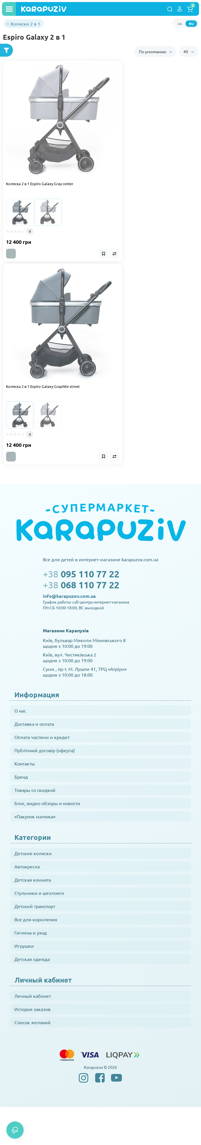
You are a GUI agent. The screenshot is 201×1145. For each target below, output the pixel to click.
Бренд (21, 777)
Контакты (24, 763)
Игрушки (24, 946)
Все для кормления (35, 919)
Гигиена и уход (30, 932)
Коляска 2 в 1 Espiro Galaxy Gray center (39, 183)
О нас (20, 710)
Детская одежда (32, 959)
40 (188, 51)
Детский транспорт (34, 906)
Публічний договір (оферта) (44, 750)
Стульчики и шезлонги (39, 893)
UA (179, 23)
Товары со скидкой (34, 790)
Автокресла (27, 866)
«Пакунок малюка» (34, 816)
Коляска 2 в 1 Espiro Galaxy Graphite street (43, 386)
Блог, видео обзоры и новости (47, 803)
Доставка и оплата (34, 724)
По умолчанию (155, 51)
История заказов (32, 1009)
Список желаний (32, 1022)
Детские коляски (33, 853)
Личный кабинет (32, 996)
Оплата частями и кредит (42, 737)
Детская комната (32, 879)
